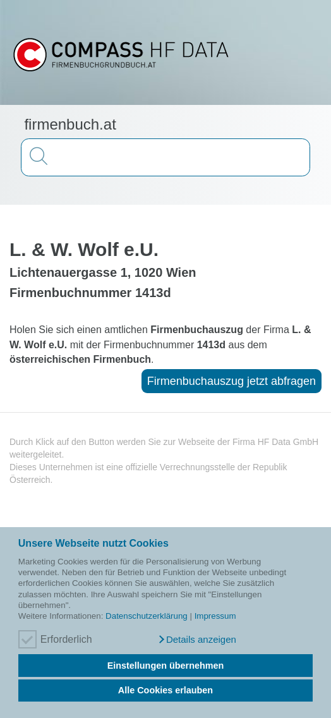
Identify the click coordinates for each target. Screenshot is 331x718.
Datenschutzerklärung (146, 616)
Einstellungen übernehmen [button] (165, 665)
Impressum (215, 616)
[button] (196, 640)
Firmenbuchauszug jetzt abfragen (231, 381)
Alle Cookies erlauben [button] (165, 690)
